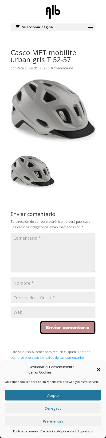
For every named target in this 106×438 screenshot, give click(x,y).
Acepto (53, 395)
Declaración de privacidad (58, 431)
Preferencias (53, 421)
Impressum (85, 431)
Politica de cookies (25, 431)
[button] (98, 369)
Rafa (20, 68)
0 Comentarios (62, 68)
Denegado (53, 408)
